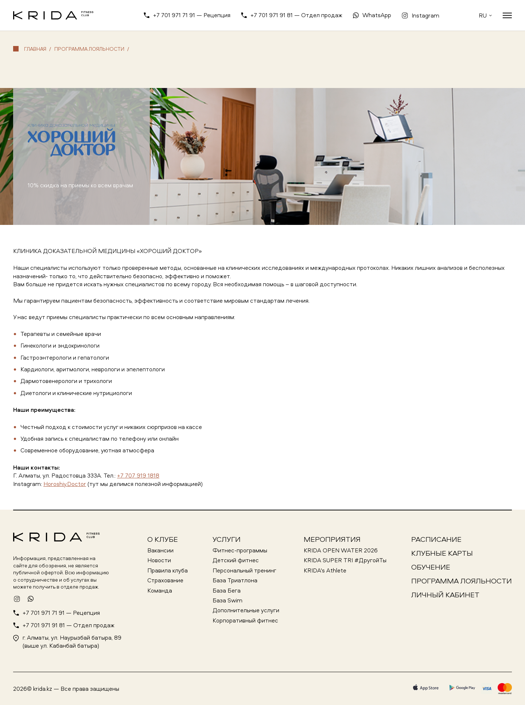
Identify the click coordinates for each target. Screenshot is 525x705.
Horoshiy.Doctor (64, 484)
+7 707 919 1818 (138, 475)
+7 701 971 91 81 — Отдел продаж (296, 15)
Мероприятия (332, 539)
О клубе (162, 539)
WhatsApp (376, 15)
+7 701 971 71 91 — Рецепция (191, 15)
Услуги (227, 539)
